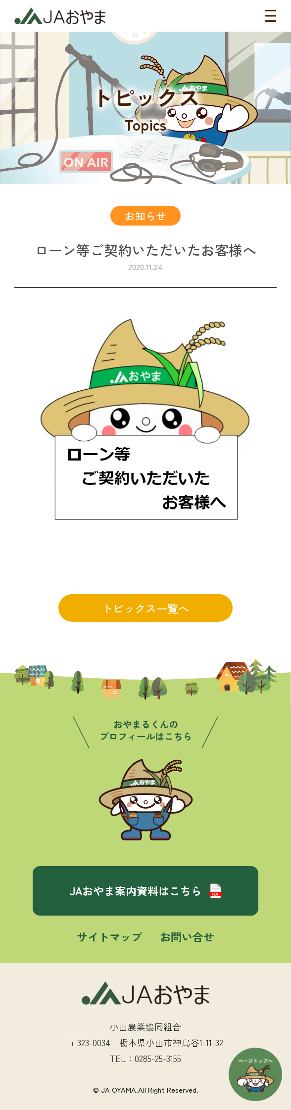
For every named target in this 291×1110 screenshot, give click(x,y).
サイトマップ (109, 936)
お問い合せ (187, 936)
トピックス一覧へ (145, 608)
